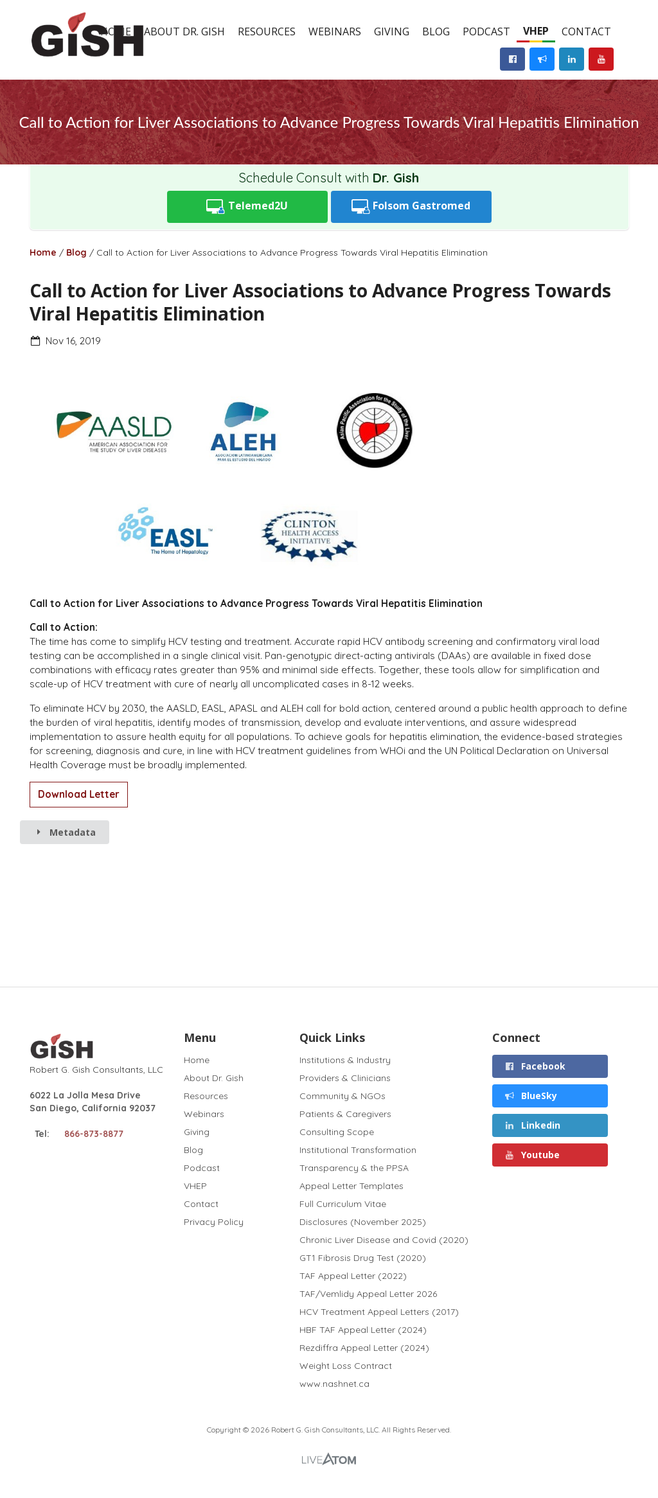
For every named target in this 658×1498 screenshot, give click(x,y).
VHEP (536, 31)
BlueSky (530, 1095)
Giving (391, 31)
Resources (267, 31)
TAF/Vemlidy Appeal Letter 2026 (368, 1294)
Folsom (411, 206)
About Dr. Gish (184, 31)
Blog (436, 31)
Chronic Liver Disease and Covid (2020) (383, 1240)
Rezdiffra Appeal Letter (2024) (364, 1347)
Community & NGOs (342, 1096)
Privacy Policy (214, 1221)
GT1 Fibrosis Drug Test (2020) (362, 1258)
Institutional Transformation (357, 1150)
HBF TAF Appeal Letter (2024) (363, 1329)
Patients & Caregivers (345, 1114)
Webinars (334, 31)
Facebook (534, 1066)
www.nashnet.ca (334, 1383)
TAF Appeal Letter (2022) (353, 1276)
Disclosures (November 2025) (362, 1222)
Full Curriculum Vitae (342, 1204)
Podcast (486, 31)
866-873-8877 (93, 1134)
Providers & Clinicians (345, 1078)
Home (43, 252)
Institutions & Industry (345, 1060)
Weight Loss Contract (345, 1365)
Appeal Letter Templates (351, 1186)
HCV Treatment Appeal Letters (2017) (379, 1311)
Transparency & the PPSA (354, 1168)
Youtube (532, 1155)
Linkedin (532, 1125)
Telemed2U (247, 206)
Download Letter (79, 794)
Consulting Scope (336, 1132)
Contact (586, 31)
